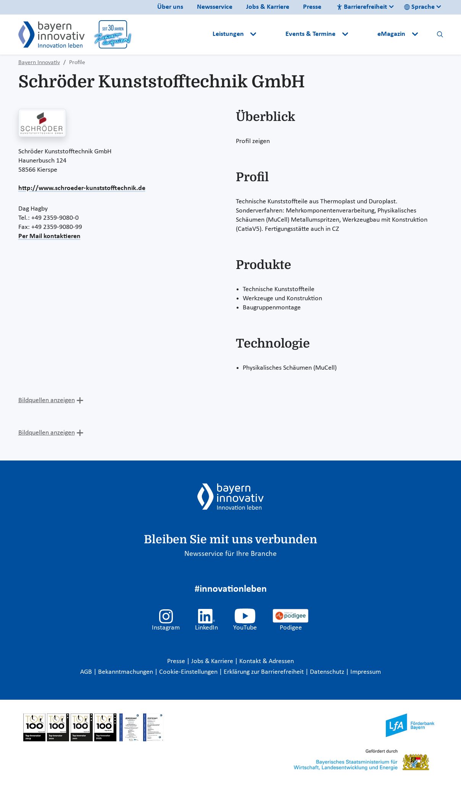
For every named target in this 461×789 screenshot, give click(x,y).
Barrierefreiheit (362, 7)
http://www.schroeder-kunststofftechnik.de (81, 188)
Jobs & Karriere (267, 7)
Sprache (419, 7)
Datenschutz (328, 672)
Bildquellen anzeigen (46, 400)
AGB (86, 672)
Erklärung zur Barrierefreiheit (264, 672)
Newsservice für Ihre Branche (230, 554)
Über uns (170, 7)
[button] (272, 34)
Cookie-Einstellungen (188, 672)
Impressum (365, 672)
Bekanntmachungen (126, 672)
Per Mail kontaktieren (49, 236)
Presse (312, 7)
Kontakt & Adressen (266, 661)
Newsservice (214, 7)
